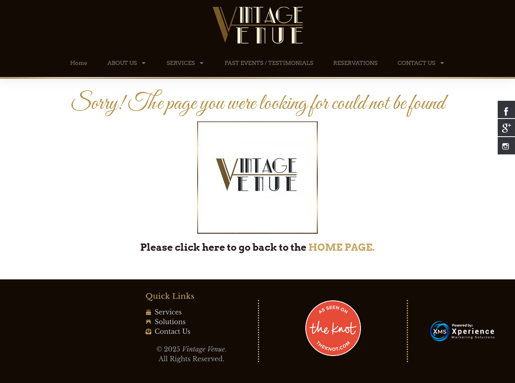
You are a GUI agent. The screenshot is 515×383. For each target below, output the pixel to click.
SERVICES (185, 63)
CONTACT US (421, 63)
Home (78, 63)
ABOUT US (126, 63)
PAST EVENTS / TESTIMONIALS (269, 63)
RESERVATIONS (355, 63)
